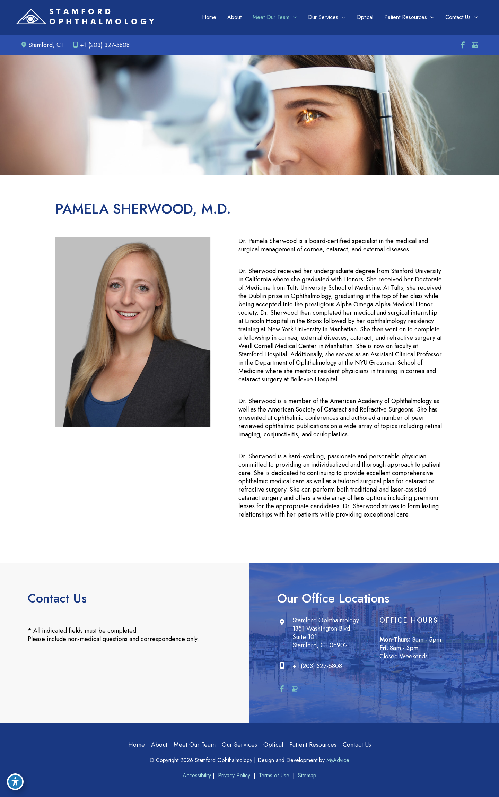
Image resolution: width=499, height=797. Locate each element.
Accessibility (197, 775)
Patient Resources (312, 744)
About (159, 744)
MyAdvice (337, 760)
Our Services (239, 744)
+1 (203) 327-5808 (100, 45)
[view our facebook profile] (462, 45)
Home (136, 744)
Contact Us (357, 744)
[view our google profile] (475, 45)
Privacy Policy (234, 775)
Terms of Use (274, 775)
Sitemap (306, 775)
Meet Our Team (195, 744)
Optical (273, 744)
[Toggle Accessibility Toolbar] (15, 781)
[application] (293, 17)
